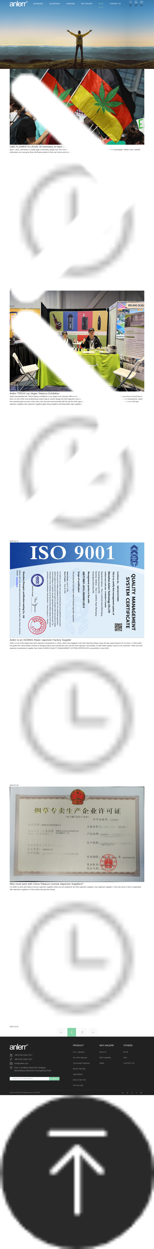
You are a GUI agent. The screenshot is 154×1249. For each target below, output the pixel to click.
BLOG (101, 4)
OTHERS (128, 1045)
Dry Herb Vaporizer (80, 1058)
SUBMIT (54, 1079)
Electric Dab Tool (79, 1080)
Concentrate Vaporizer (81, 1063)
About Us (103, 1052)
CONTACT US (115, 4)
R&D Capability (105, 1058)
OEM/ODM (70, 4)
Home (12, 70)
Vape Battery (78, 1074)
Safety (101, 1063)
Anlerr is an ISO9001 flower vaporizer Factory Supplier (40, 639)
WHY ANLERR (86, 4)
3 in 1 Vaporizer (79, 1052)
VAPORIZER (38, 4)
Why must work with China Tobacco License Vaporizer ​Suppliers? (46, 883)
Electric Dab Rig (79, 1069)
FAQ (125, 1058)
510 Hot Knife (78, 1085)
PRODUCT (78, 1045)
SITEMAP (37, 1092)
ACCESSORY (54, 4)
